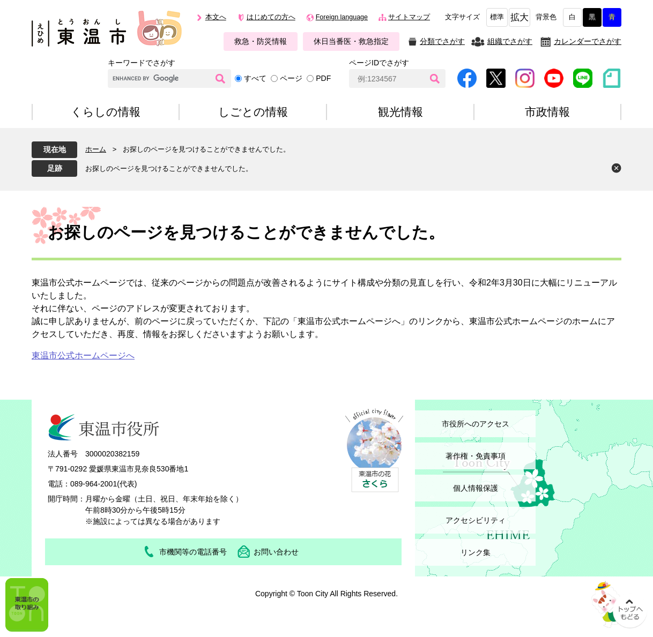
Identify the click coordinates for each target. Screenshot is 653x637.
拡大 (519, 17)
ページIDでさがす (379, 62)
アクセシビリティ (476, 520)
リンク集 (476, 552)
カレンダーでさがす (587, 41)
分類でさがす (442, 41)
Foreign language (342, 17)
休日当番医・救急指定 (351, 41)
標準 (497, 17)
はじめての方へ (271, 17)
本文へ (215, 17)
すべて (255, 78)
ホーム (95, 149)
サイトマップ (409, 17)
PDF (323, 78)
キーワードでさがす (141, 62)
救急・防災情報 (260, 41)
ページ (291, 78)
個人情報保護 (475, 488)
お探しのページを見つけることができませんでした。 (169, 168)
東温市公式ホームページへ (83, 355)
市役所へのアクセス (475, 423)
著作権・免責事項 (476, 456)
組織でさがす (509, 41)
